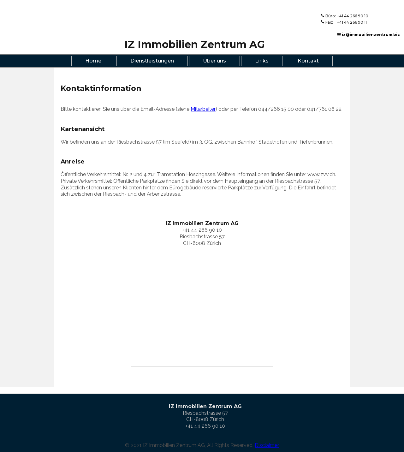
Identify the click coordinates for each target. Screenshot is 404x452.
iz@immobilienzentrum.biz (371, 34)
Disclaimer (267, 445)
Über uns (214, 61)
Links (262, 61)
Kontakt (308, 61)
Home (93, 61)
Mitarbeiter (203, 109)
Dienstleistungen (152, 61)
